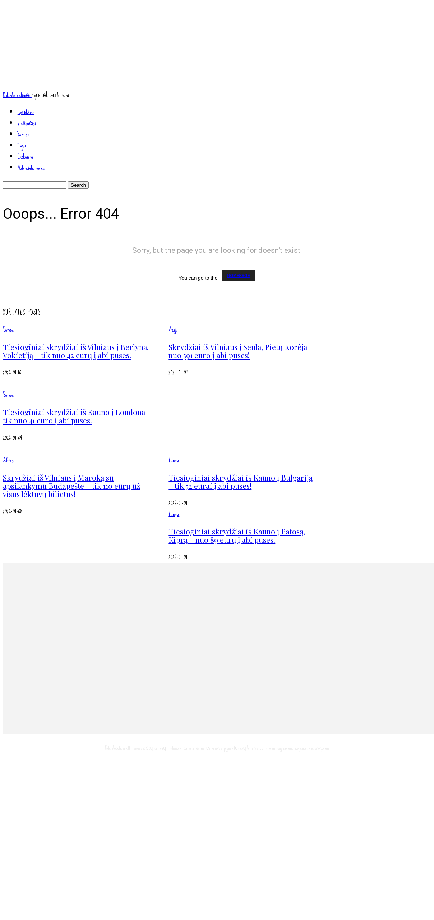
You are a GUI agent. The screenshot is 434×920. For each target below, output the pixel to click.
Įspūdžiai (25, 112)
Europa (8, 329)
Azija (172, 329)
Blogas (21, 145)
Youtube (23, 134)
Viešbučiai (26, 123)
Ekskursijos (25, 156)
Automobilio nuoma (31, 167)
